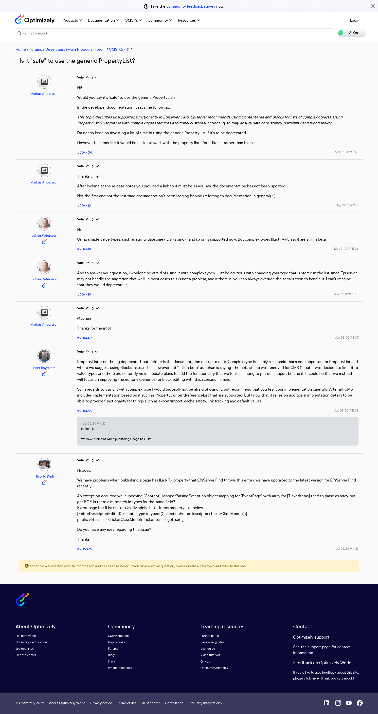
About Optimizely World (67, 702)
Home (21, 49)
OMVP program (118, 636)
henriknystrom (44, 367)
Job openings (25, 649)
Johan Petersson (44, 235)
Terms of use (126, 702)
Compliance (174, 702)
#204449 (84, 337)
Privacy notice (101, 702)
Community (160, 20)
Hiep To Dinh (44, 476)
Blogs (112, 655)
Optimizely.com (26, 636)
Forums (35, 49)
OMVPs (133, 20)
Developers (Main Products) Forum (75, 49)
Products (72, 20)
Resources (189, 20)
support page (319, 646)
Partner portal (209, 636)
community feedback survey (190, 6)
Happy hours (116, 642)
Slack (111, 661)
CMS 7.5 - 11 (119, 49)
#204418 (84, 249)
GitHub (205, 661)
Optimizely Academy (214, 668)
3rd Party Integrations (205, 702)
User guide (207, 649)
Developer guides (212, 642)
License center (26, 655)
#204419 (84, 294)
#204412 (84, 205)
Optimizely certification (31, 642)
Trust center (150, 702)
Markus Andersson (44, 93)
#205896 (84, 549)
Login (355, 20)
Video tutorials (210, 655)
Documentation (103, 20)
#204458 (84, 410)
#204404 (84, 152)
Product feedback (120, 668)
